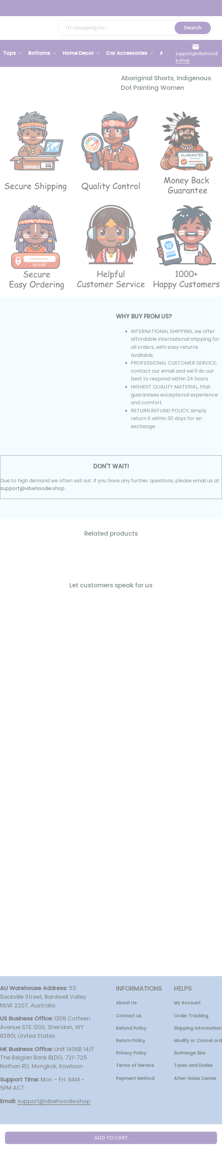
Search (193, 27)
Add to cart (111, 1137)
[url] (197, 57)
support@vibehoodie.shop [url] (32, 488)
